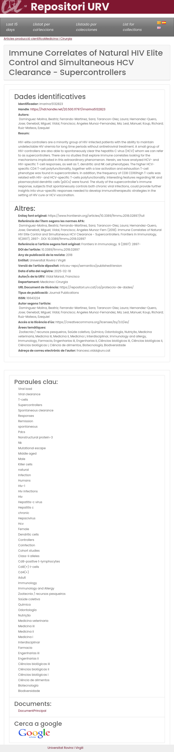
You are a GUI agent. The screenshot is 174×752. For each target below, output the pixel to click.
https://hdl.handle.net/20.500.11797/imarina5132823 (67, 109)
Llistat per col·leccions (43, 27)
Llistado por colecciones (86, 27)
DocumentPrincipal (32, 711)
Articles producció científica (24, 39)
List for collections (132, 27)
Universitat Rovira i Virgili (65, 748)
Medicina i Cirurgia (58, 39)
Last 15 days (12, 27)
